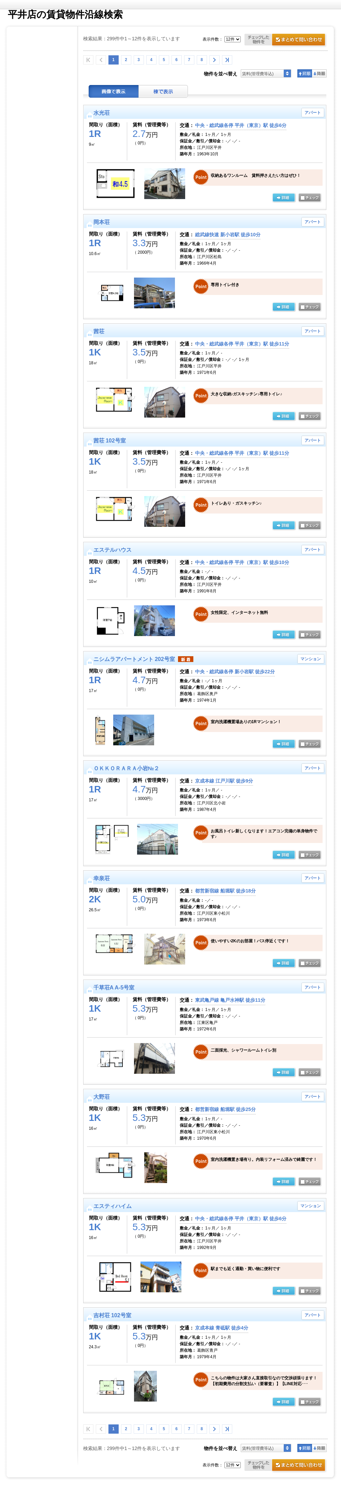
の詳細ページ (284, 198)
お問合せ (286, 40)
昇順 (304, 73)
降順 (319, 73)
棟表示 (163, 91)
